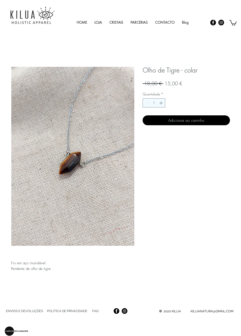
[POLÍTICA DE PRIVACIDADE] (67, 311)
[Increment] (161, 103)
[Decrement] (146, 103)
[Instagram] (221, 22)
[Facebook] (213, 22)
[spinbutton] (154, 103)
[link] (233, 22)
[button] (116, 22)
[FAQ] (95, 311)
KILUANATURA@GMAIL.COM (212, 311)
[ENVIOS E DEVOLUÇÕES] (24, 311)
